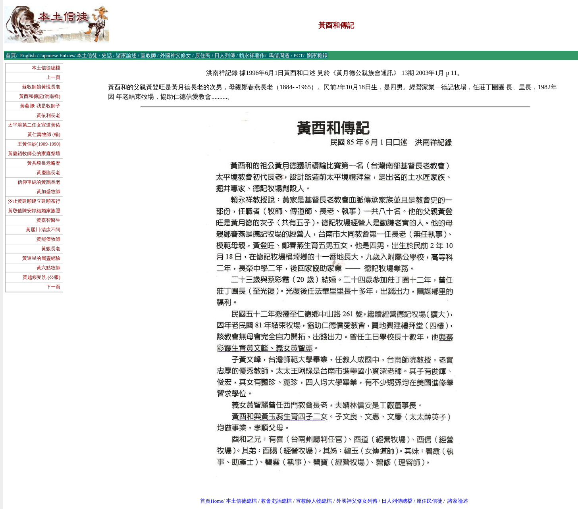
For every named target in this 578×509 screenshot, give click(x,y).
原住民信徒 (429, 501)
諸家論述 (457, 501)
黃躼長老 (50, 249)
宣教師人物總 (311, 501)
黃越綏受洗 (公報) (41, 277)
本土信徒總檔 (46, 68)
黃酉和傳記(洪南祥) (39, 96)
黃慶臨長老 (48, 172)
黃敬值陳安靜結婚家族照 (34, 210)
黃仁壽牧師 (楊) (43, 134)
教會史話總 (274, 501)
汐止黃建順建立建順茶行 (34, 201)
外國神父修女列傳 (357, 501)
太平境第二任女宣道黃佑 (34, 125)
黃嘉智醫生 (48, 220)
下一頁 (53, 287)
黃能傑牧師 (48, 239)
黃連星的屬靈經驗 (41, 258)
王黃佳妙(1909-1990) (38, 144)
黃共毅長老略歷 (43, 163)
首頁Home (211, 501)
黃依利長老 (48, 115)
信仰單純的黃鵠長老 (38, 182)
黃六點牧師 (48, 268)
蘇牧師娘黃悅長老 (41, 87)
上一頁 (53, 77)
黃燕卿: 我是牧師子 (40, 106)
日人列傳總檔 (396, 501)
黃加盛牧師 (48, 191)
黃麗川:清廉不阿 (43, 229)
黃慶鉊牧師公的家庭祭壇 (34, 153)
